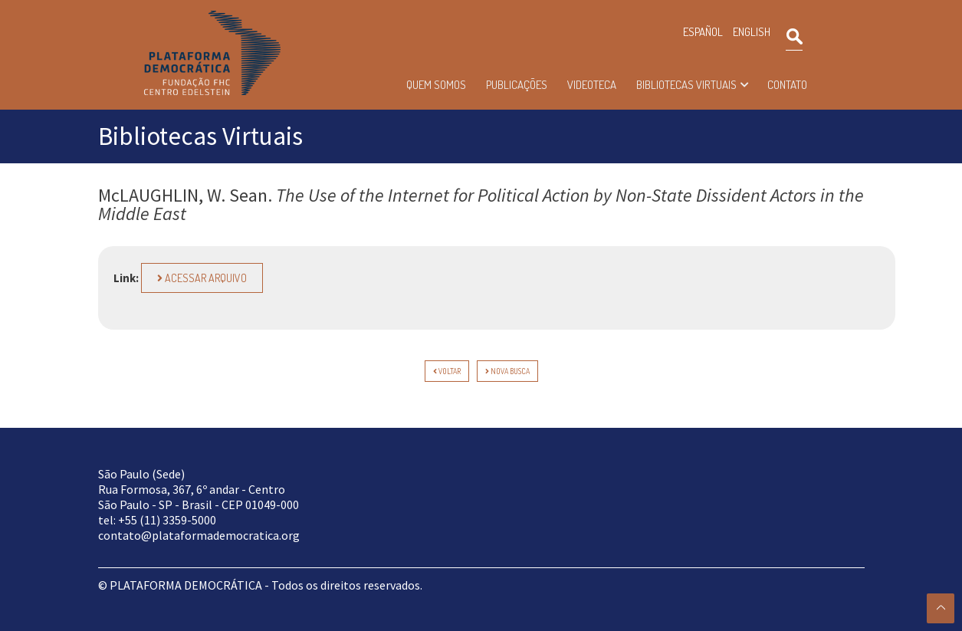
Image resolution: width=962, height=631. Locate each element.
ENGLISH (751, 32)
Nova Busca (507, 371)
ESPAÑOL (703, 32)
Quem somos (436, 84)
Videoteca (591, 84)
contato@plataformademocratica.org (199, 535)
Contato (787, 84)
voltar (447, 371)
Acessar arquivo (202, 277)
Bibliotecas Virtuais (686, 84)
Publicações (516, 84)
